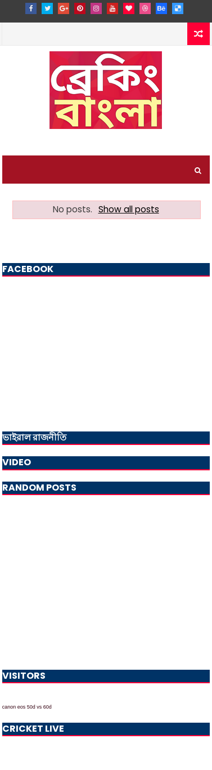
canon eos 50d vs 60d (27, 707)
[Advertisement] (106, 579)
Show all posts (128, 209)
